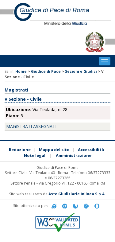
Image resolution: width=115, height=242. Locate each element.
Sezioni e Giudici (81, 71)
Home (21, 71)
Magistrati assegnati (31, 126)
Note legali (35, 155)
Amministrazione (73, 155)
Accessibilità (91, 149)
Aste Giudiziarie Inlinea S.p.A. (77, 194)
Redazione (20, 149)
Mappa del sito (54, 149)
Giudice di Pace (46, 71)
